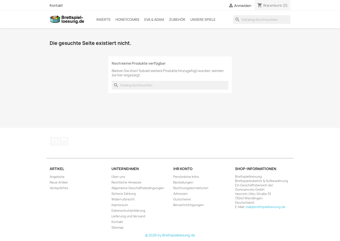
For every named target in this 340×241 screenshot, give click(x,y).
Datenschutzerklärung (128, 210)
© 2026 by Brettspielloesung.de (170, 235)
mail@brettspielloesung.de (265, 207)
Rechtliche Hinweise (126, 182)
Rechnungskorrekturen (190, 188)
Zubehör (177, 19)
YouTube (54, 141)
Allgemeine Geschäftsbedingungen (137, 188)
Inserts (103, 19)
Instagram (64, 141)
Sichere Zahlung (123, 194)
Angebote (57, 177)
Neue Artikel (59, 182)
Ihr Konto (183, 168)
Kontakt (56, 5)
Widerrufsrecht (123, 199)
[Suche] (261, 19)
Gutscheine (182, 199)
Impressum (119, 205)
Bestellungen (183, 182)
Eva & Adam (154, 19)
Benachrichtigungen (188, 205)
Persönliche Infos (186, 177)
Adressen (180, 194)
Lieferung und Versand (128, 216)
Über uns (118, 177)
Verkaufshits (59, 188)
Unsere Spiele (203, 19)
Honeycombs (127, 19)
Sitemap (117, 227)
